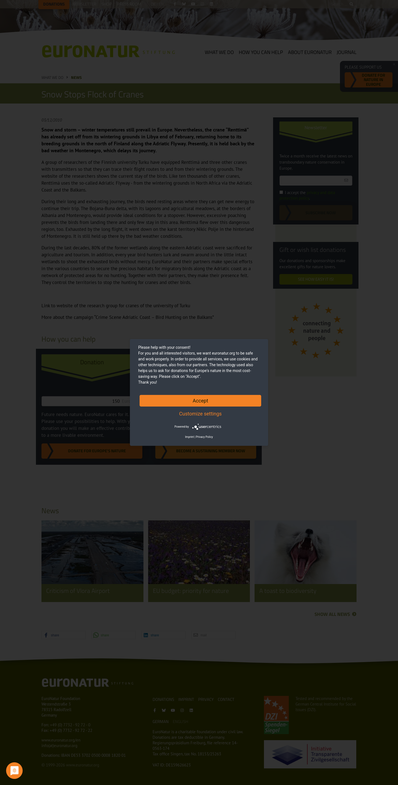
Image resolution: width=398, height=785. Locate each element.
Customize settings (200, 414)
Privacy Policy (204, 436)
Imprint (189, 436)
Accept (200, 401)
